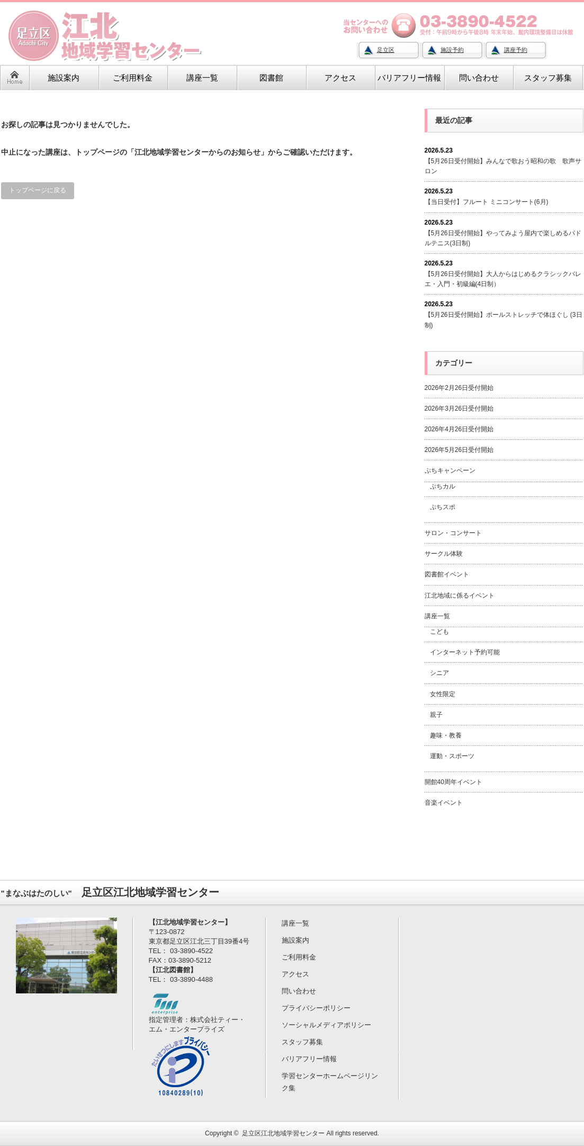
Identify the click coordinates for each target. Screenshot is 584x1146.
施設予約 (452, 50)
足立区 (385, 50)
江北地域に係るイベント (460, 595)
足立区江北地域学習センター (283, 1133)
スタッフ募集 (302, 1042)
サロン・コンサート (453, 533)
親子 (436, 714)
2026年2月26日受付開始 (459, 388)
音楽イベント (444, 802)
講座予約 (515, 50)
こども (439, 631)
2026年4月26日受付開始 (459, 429)
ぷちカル (442, 486)
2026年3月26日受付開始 (459, 408)
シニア (439, 673)
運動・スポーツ (452, 756)
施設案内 (295, 940)
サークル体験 (444, 553)
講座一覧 (437, 616)
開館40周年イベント (453, 782)
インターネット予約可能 (465, 652)
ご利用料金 (299, 957)
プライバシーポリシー (316, 1008)
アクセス (295, 974)
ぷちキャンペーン (450, 470)
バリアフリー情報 (309, 1059)
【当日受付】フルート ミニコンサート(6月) (487, 202)
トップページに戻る (37, 190)
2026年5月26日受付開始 (459, 450)
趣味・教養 (446, 735)
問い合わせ (299, 991)
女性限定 (442, 694)
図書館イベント (447, 574)
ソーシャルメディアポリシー (326, 1025)
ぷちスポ (442, 507)
